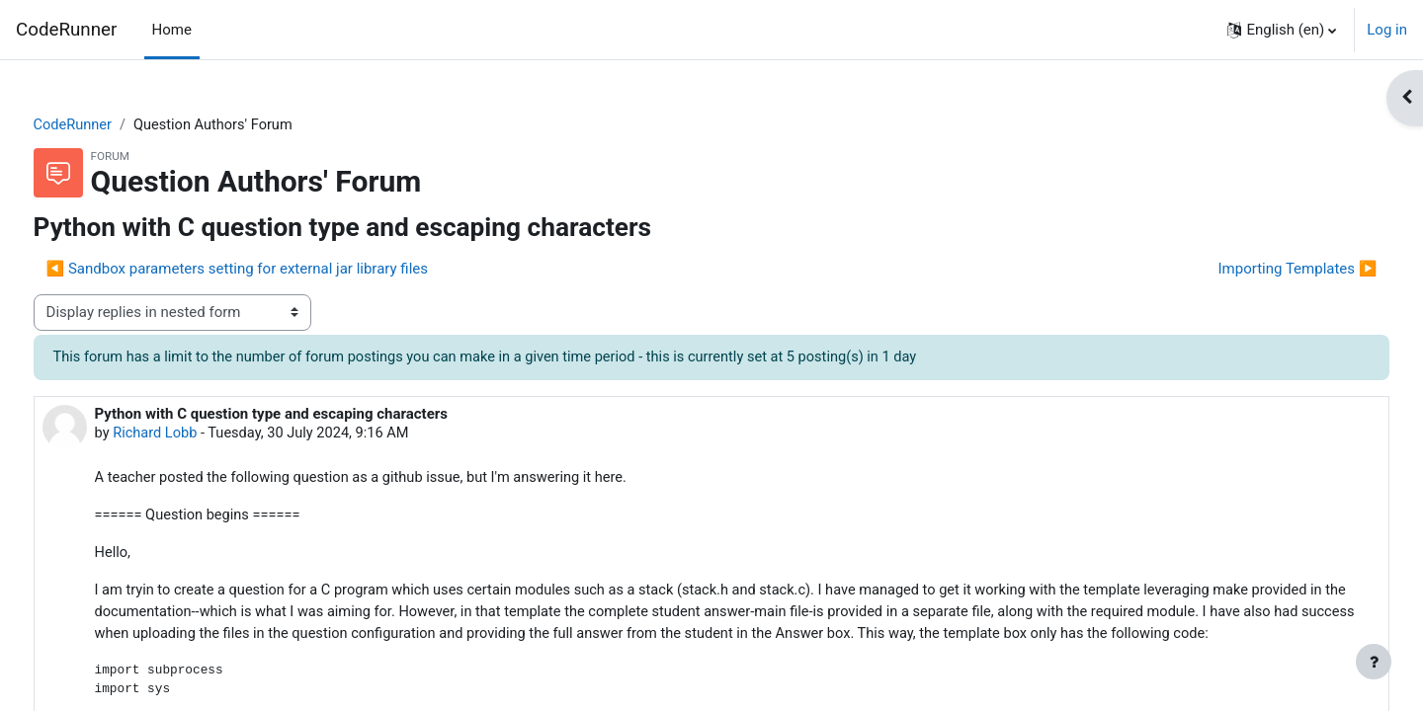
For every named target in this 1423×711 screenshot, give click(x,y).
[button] (1282, 29)
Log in (1387, 30)
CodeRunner (66, 29)
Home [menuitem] (172, 30)
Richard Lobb (193, 434)
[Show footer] (1373, 661)
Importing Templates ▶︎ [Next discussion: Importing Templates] (1260, 269)
